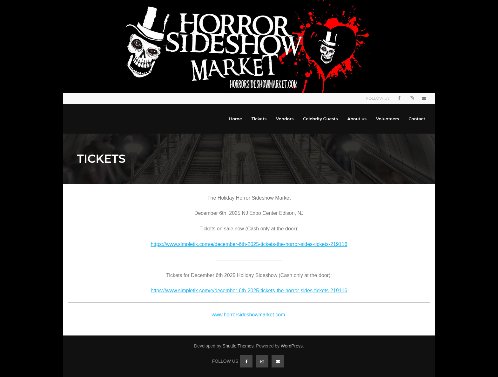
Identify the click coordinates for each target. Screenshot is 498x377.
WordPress (292, 345)
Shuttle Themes (238, 345)
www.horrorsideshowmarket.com (248, 314)
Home (235, 118)
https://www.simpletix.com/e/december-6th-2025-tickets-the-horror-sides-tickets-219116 (249, 244)
